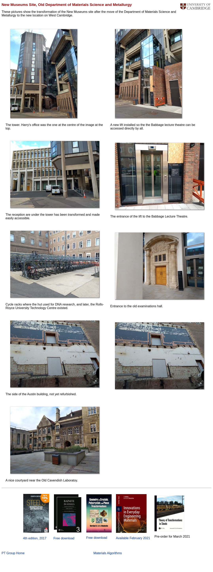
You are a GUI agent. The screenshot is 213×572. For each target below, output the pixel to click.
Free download (64, 538)
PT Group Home (13, 553)
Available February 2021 (133, 538)
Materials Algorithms (107, 553)
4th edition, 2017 (34, 538)
